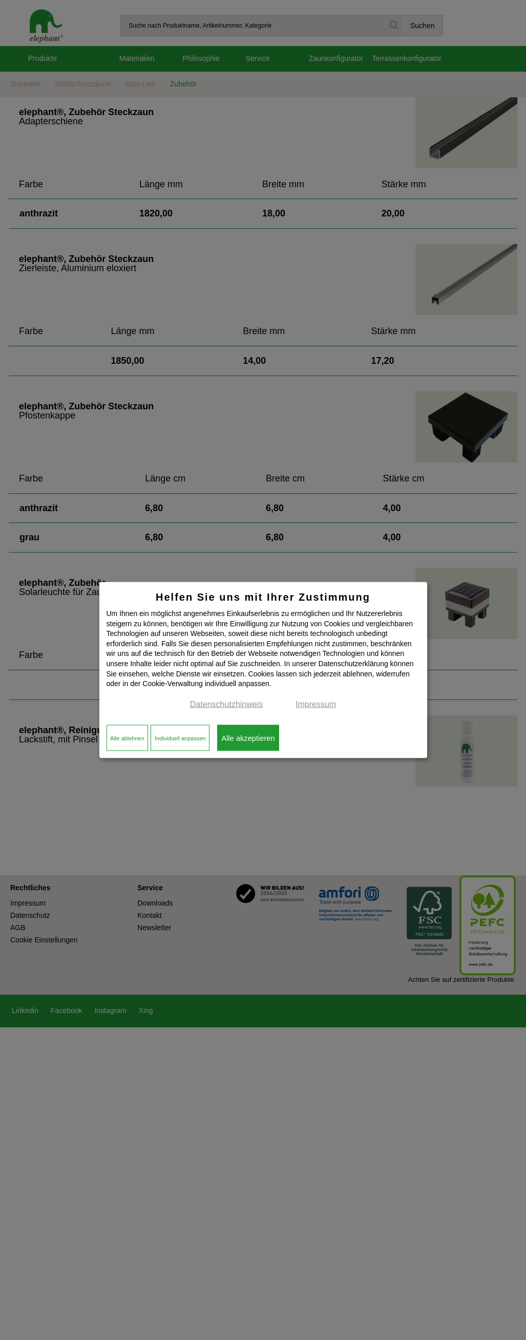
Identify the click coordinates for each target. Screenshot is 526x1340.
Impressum (316, 703)
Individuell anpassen (180, 738)
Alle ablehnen (127, 738)
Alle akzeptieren (248, 738)
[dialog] (263, 670)
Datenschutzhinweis (226, 703)
